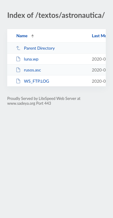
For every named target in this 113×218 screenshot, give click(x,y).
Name (21, 35)
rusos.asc (28, 69)
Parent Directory (35, 48)
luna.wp (27, 58)
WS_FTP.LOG (32, 81)
